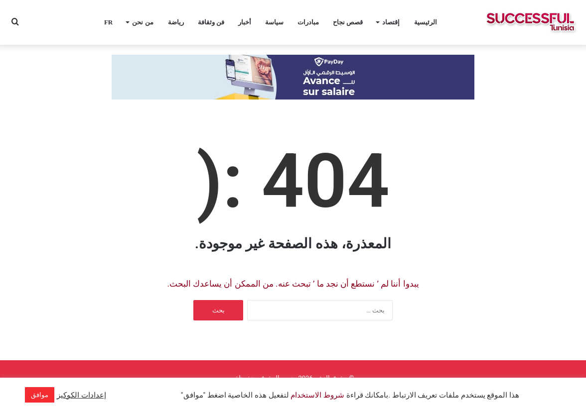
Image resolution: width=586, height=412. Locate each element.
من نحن (142, 22)
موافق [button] (39, 395)
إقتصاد (391, 22)
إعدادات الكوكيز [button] (81, 395)
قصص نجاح (348, 22)
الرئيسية (425, 22)
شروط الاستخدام (316, 395)
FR (108, 22)
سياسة (274, 22)
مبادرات (308, 22)
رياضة (176, 22)
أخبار (244, 22)
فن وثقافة (211, 22)
